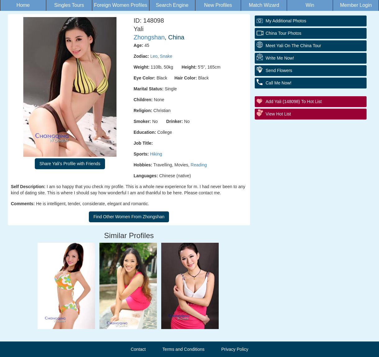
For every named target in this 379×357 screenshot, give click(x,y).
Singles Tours (69, 5)
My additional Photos (286, 20)
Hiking (156, 153)
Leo (154, 56)
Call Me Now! (278, 82)
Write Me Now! (280, 58)
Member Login (356, 5)
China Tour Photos (283, 33)
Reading (199, 164)
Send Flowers (279, 70)
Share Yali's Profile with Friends (69, 163)
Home (23, 5)
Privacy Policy (234, 349)
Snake (166, 56)
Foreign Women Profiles (120, 5)
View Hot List (278, 113)
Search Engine (172, 5)
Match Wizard (264, 5)
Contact (138, 349)
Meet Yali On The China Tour (293, 45)
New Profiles (218, 5)
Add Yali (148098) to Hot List (294, 101)
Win (310, 5)
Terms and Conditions (183, 349)
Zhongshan (149, 37)
